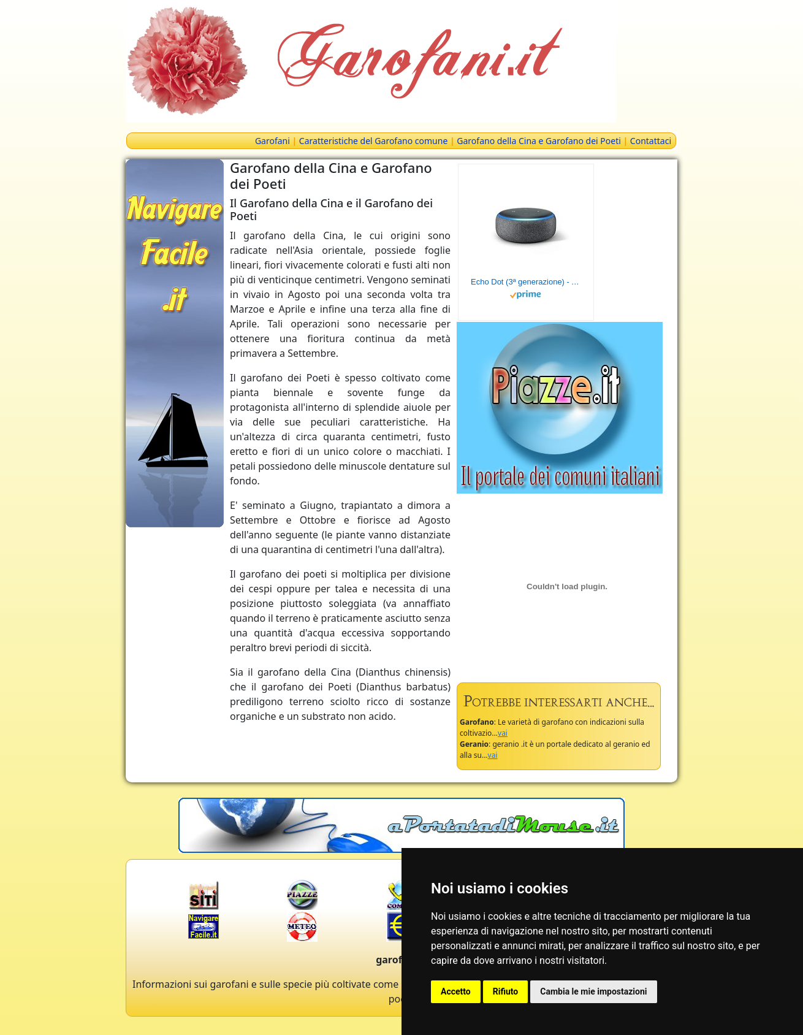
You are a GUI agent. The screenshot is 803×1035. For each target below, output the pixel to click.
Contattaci (650, 141)
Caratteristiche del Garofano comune (373, 141)
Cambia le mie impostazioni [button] (593, 991)
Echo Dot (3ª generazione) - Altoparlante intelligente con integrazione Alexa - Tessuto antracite (526, 281)
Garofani (272, 141)
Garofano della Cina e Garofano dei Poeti (539, 141)
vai (503, 733)
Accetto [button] (456, 991)
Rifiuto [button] (506, 991)
